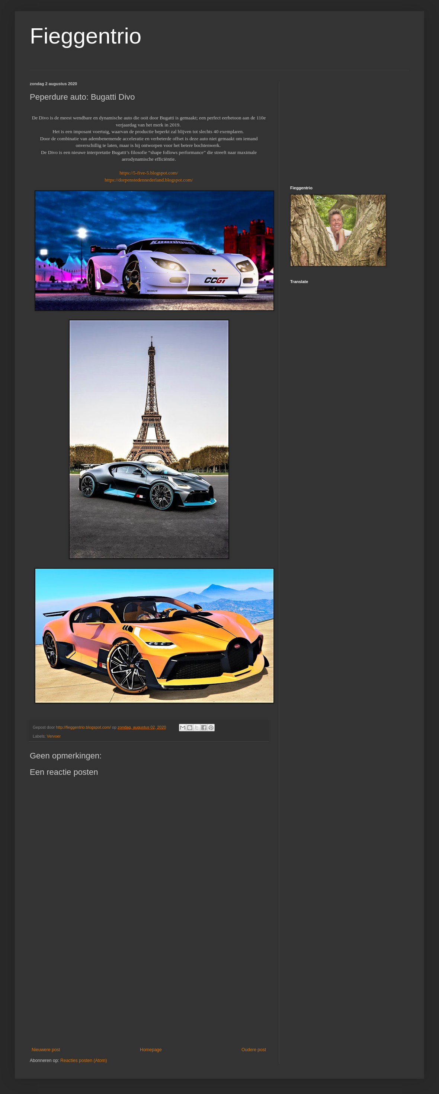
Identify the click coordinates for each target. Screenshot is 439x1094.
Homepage (151, 1049)
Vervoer (54, 736)
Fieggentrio (85, 35)
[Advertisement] (149, 991)
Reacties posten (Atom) (83, 1060)
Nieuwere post (46, 1049)
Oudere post (253, 1049)
